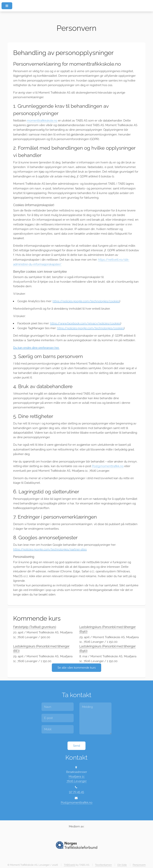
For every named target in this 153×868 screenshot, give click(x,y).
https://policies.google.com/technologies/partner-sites (50, 549)
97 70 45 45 (76, 791)
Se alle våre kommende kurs (77, 667)
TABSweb (69, 864)
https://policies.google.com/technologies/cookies (86, 301)
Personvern (139, 864)
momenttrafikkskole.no (42, 120)
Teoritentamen (103, 864)
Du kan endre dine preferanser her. (36, 347)
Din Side (122, 864)
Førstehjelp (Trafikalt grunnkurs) (34, 627)
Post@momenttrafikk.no (108, 466)
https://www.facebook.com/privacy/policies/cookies (85, 323)
